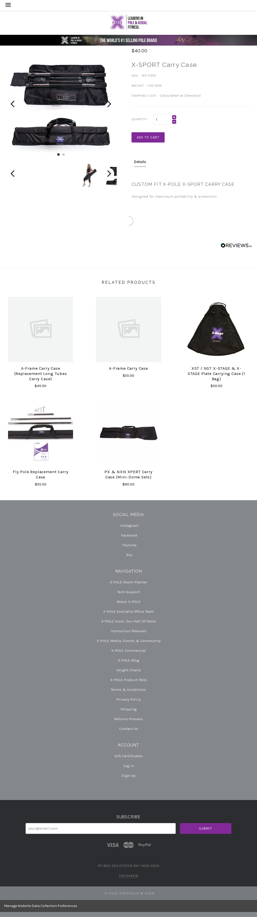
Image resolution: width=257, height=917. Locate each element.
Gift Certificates (128, 756)
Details (140, 162)
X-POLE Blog (128, 660)
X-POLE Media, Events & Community (129, 640)
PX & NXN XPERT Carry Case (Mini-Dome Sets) (128, 474)
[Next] (108, 103)
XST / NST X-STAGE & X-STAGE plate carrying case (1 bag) (216, 373)
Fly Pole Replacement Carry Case (40, 474)
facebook (128, 535)
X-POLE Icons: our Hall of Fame (128, 621)
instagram (128, 525)
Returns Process (128, 719)
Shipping (128, 709)
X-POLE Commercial (128, 650)
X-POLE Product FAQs (128, 680)
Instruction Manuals (129, 631)
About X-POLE (129, 601)
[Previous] (13, 103)
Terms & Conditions (128, 689)
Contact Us (128, 728)
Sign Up (129, 775)
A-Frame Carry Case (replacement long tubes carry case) (40, 373)
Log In (128, 765)
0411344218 (128, 875)
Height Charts (128, 670)
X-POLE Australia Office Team (128, 611)
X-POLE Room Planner (129, 582)
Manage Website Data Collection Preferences (40, 906)
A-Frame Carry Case (128, 368)
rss (129, 555)
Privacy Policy (128, 699)
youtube (129, 545)
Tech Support (128, 592)
